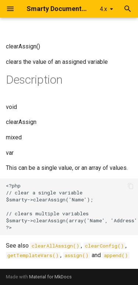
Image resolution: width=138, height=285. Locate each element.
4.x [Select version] (103, 9)
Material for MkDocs (50, 276)
